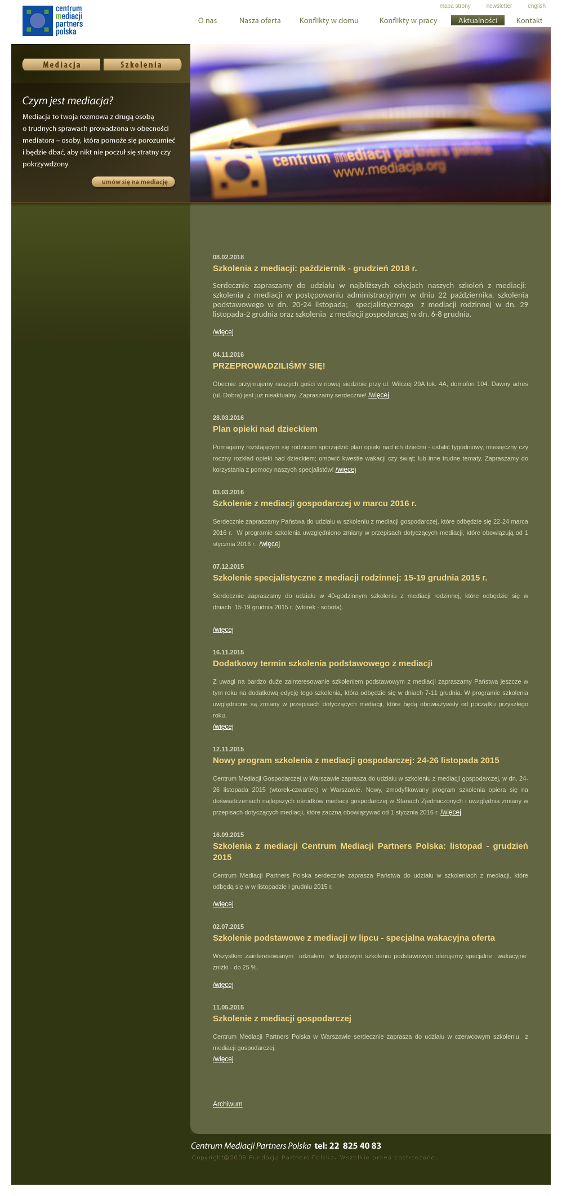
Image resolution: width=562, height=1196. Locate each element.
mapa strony (455, 6)
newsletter (499, 6)
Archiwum (228, 1104)
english (537, 6)
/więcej (223, 332)
